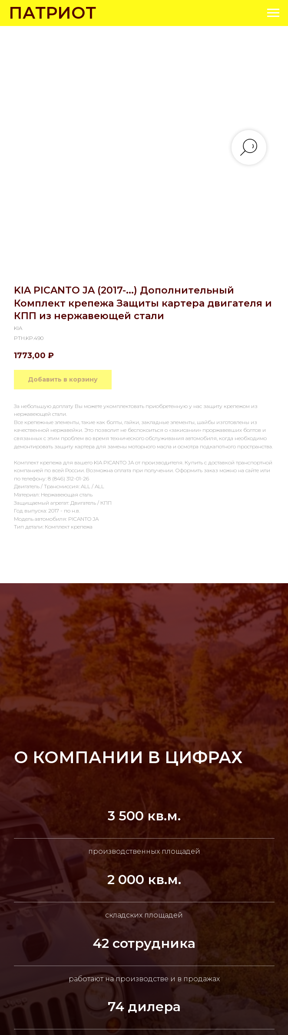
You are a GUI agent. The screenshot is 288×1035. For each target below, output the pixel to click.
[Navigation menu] (273, 13)
